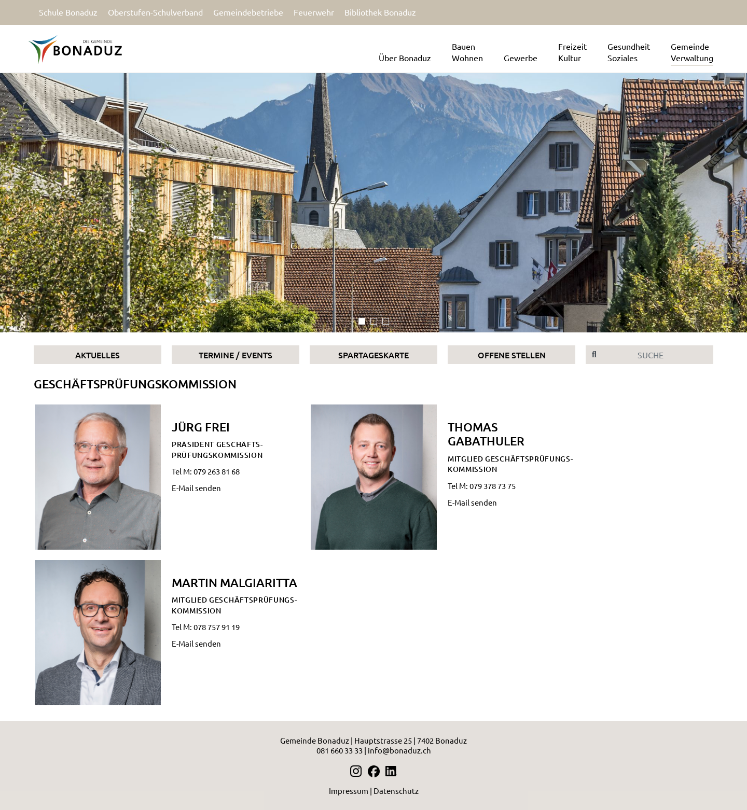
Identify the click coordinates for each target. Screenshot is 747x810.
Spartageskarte (373, 354)
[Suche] (658, 354)
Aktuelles (97, 354)
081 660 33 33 (339, 750)
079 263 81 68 (216, 471)
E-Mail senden (196, 488)
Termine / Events (235, 354)
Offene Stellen (512, 354)
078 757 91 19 (216, 627)
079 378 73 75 (492, 486)
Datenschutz (396, 790)
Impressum (348, 790)
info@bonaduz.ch (399, 750)
